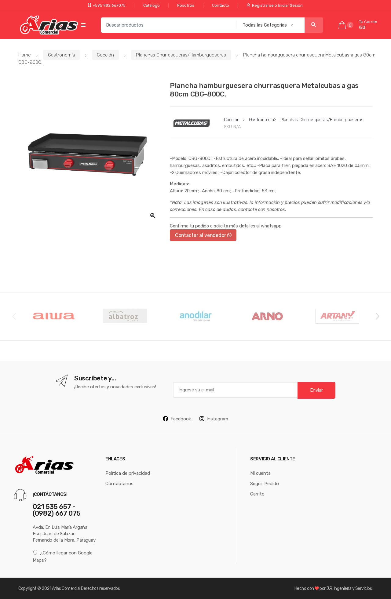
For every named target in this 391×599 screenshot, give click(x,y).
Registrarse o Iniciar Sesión (275, 5)
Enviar (316, 390)
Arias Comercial (66, 588)
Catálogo (151, 5)
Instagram (213, 418)
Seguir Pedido (264, 483)
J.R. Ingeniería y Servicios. (349, 588)
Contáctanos (119, 483)
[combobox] (167, 25)
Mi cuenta (260, 473)
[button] (153, 215)
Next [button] (377, 316)
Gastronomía (61, 55)
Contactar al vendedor (203, 235)
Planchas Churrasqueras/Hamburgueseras (181, 55)
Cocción (105, 55)
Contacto (220, 5)
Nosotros (185, 5)
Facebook (177, 418)
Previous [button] (14, 316)
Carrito (257, 494)
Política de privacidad (127, 473)
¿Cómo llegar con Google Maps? (63, 556)
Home (24, 55)
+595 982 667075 (107, 5)
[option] (89, 152)
